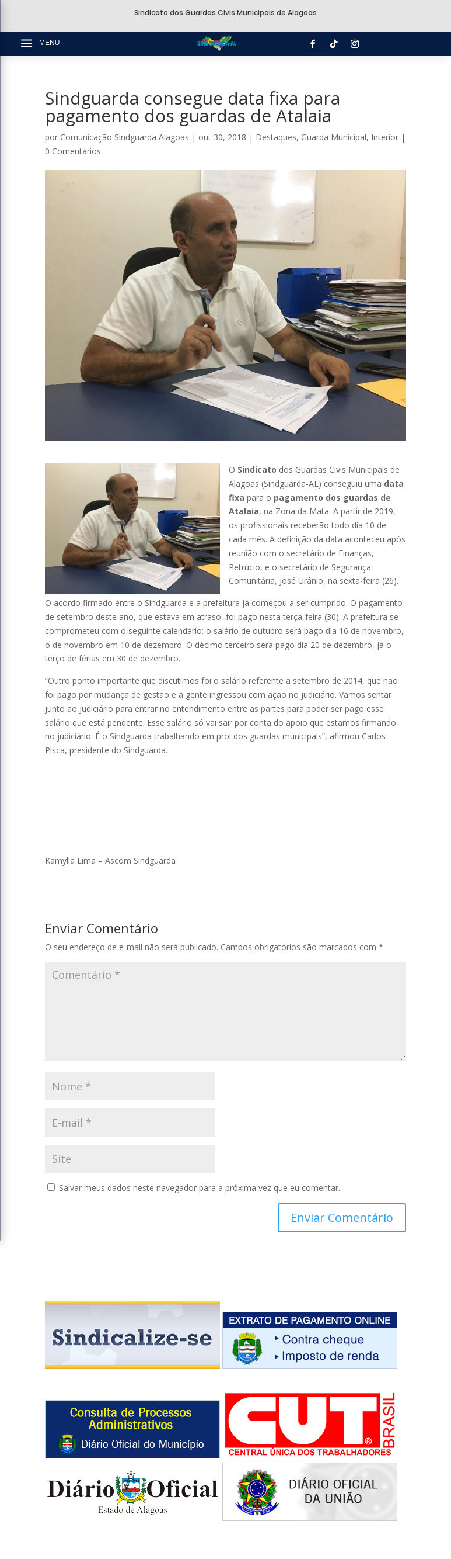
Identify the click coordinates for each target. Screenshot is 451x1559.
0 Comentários (73, 151)
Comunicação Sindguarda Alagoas (124, 137)
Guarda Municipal (333, 137)
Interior (384, 137)
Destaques (276, 137)
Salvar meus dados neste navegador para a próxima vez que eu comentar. (199, 1187)
